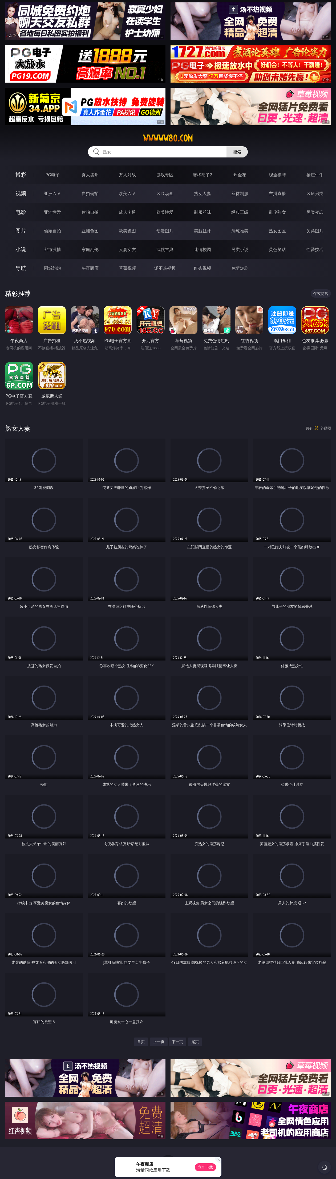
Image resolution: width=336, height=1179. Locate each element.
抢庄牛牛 (314, 175)
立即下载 (205, 1167)
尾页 (195, 1041)
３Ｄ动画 (164, 193)
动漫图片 (164, 231)
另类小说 (239, 249)
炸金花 (239, 175)
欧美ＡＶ (127, 193)
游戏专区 (164, 175)
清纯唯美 (239, 231)
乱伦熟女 (277, 212)
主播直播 (277, 193)
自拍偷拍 (90, 193)
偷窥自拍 (52, 231)
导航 (20, 268)
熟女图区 (277, 231)
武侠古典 (164, 249)
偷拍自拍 (90, 212)
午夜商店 (90, 268)
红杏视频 (202, 268)
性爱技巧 (314, 249)
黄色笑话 (277, 249)
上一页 (158, 1041)
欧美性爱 (164, 212)
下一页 (177, 1041)
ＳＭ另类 (314, 193)
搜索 (237, 152)
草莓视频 (127, 268)
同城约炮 (52, 268)
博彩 (20, 174)
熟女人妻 (202, 193)
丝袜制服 (239, 193)
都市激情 (52, 249)
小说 (20, 249)
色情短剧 (239, 268)
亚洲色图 (90, 231)
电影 (20, 212)
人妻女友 (127, 249)
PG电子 (52, 175)
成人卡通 (127, 212)
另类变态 (314, 212)
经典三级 (239, 212)
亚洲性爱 (52, 212)
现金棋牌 (277, 175)
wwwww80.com (168, 138)
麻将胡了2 (202, 175)
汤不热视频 (165, 268)
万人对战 (127, 175)
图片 (20, 230)
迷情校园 (202, 249)
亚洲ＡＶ (52, 193)
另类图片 (314, 231)
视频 (20, 193)
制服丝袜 (202, 212)
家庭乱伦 (90, 249)
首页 (141, 1041)
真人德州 (90, 175)
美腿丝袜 (202, 231)
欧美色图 (127, 231)
